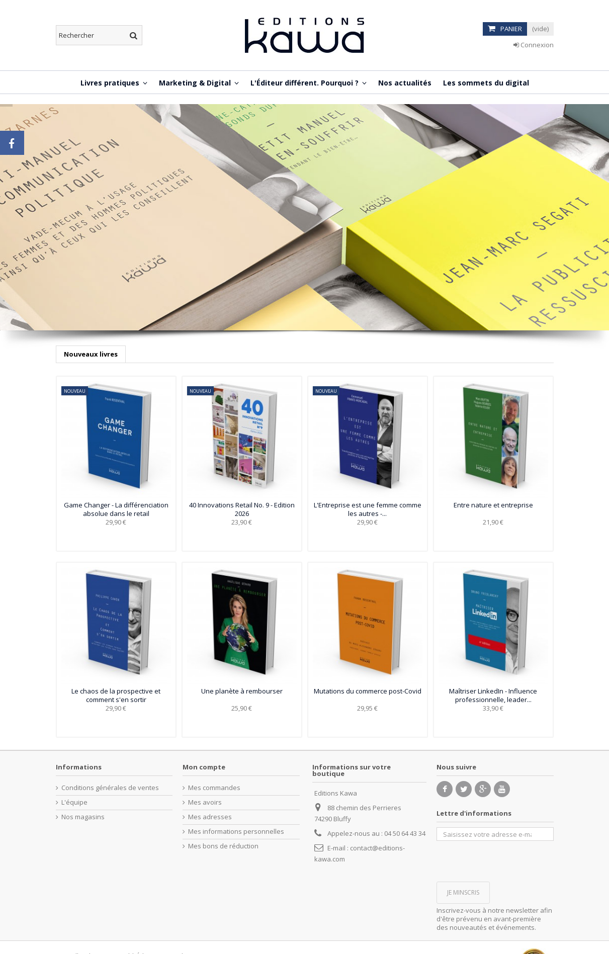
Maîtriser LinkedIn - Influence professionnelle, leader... (493, 695)
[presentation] (513, 860)
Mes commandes (214, 788)
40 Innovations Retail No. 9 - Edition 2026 (242, 509)
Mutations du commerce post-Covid (367, 691)
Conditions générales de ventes (110, 788)
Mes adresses (210, 817)
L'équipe (74, 802)
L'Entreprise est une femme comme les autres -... (367, 509)
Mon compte (204, 766)
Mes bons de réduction (223, 846)
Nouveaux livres (91, 354)
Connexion (533, 44)
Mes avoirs (205, 802)
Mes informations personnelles (236, 831)
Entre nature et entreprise (493, 504)
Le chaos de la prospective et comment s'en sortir (115, 695)
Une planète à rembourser (242, 691)
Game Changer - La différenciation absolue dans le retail (116, 509)
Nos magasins (83, 817)
